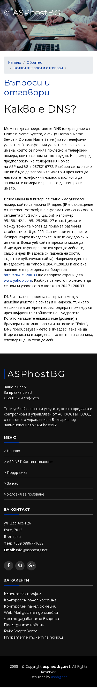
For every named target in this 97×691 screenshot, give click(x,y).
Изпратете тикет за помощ (33, 637)
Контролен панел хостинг (30, 600)
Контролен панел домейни (30, 606)
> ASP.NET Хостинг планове (28, 461)
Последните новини (24, 625)
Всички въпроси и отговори (38, 67)
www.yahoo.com (18, 280)
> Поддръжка (15, 472)
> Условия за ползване (24, 494)
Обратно (34, 62)
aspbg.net (59, 676)
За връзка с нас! (18, 392)
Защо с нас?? (15, 386)
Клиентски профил (22, 594)
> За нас (11, 483)
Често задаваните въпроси (31, 618)
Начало (14, 62)
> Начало (12, 450)
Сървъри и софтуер (21, 397)
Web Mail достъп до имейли (31, 612)
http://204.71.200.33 (21, 274)
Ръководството (21, 631)
